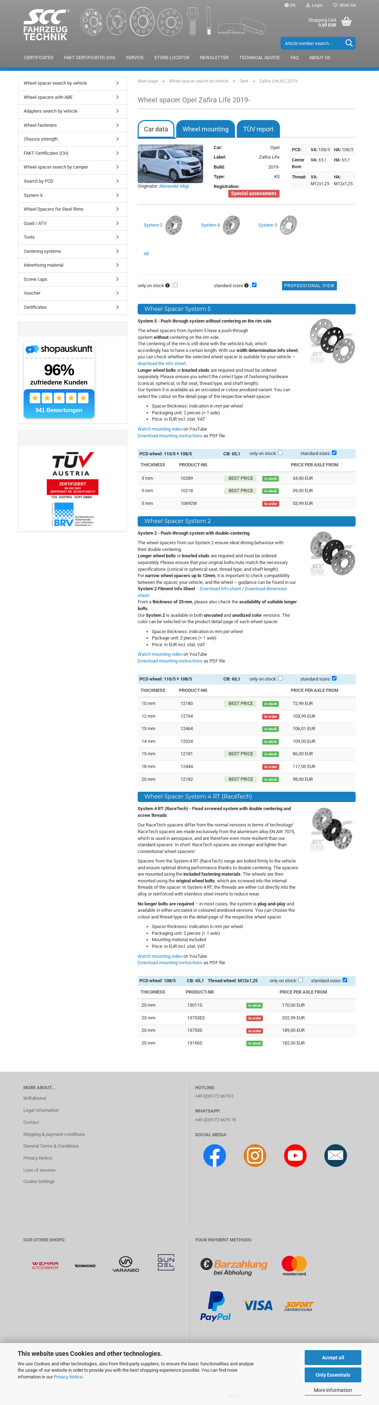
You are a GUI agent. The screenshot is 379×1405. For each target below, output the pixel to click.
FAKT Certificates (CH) (89, 57)
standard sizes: (315, 453)
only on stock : (155, 286)
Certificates (38, 57)
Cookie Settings (39, 1181)
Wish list (344, 5)
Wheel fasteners (40, 125)
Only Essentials (333, 1375)
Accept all (333, 1357)
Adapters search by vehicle (50, 111)
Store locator (171, 57)
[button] (290, 5)
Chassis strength (41, 139)
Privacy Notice (68, 1377)
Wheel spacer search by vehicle (55, 83)
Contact (31, 1122)
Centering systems (42, 251)
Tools (29, 237)
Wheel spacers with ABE (48, 97)
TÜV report (258, 129)
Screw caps (35, 279)
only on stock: (263, 453)
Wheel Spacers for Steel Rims (54, 209)
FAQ (295, 57)
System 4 (221, 225)
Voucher (32, 293)
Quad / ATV (35, 223)
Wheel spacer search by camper (56, 167)
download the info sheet (162, 363)
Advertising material (43, 265)
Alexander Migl (174, 186)
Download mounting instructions (170, 435)
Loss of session (39, 1170)
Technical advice (259, 57)
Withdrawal (34, 1098)
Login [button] (314, 5)
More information (333, 1390)
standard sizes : (232, 286)
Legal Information (41, 1110)
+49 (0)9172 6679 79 (215, 1119)
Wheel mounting (206, 129)
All (146, 253)
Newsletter (214, 57)
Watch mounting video (160, 429)
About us (320, 57)
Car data (156, 129)
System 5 (278, 225)
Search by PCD (38, 181)
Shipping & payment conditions (54, 1134)
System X (33, 195)
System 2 (164, 225)
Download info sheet (220, 588)
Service (135, 57)
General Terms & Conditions (51, 1146)
